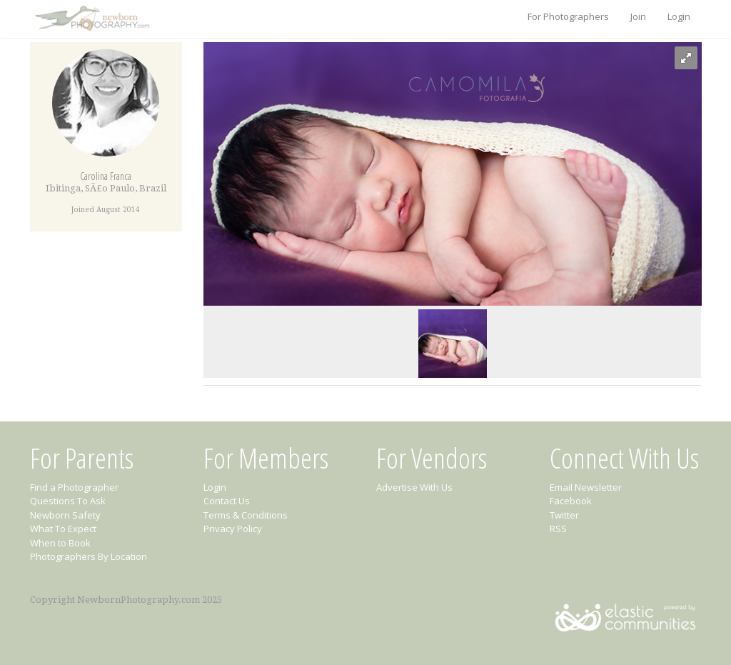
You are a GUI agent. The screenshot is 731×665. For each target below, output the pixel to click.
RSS (558, 528)
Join (638, 16)
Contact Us (226, 500)
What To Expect (63, 528)
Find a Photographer (74, 487)
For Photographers (568, 16)
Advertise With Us (414, 487)
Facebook (571, 500)
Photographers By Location (88, 556)
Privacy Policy (232, 528)
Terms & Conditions (245, 515)
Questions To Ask (68, 500)
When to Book (60, 542)
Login (678, 16)
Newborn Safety (65, 515)
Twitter (564, 515)
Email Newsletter (586, 487)
